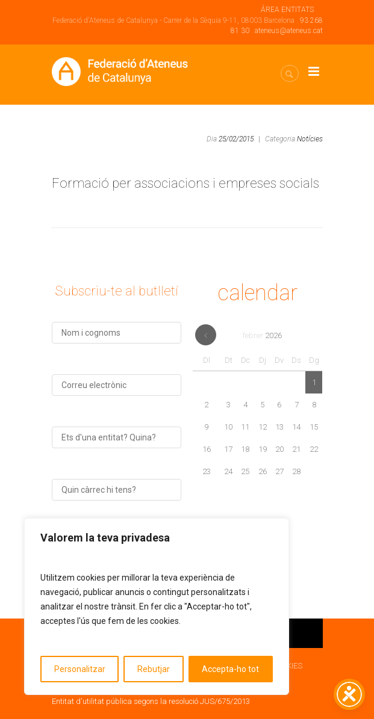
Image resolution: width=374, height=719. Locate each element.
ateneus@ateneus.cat (289, 30)
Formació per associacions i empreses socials (185, 183)
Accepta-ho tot (230, 669)
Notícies (310, 139)
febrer (262, 335)
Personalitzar (79, 669)
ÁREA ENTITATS (287, 9)
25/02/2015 (236, 139)
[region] (156, 606)
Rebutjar (153, 669)
